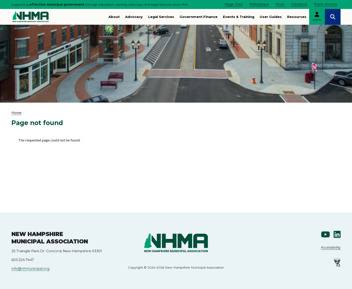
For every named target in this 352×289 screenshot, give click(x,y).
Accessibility (331, 247)
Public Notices (325, 4)
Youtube (325, 234)
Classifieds (299, 4)
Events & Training (238, 17)
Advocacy (134, 17)
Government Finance (199, 17)
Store (280, 4)
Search (333, 17)
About (114, 17)
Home (16, 112)
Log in (317, 19)
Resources (296, 17)
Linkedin (337, 234)
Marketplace (259, 4)
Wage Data (233, 4)
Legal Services (161, 17)
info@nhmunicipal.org (30, 268)
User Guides (271, 17)
